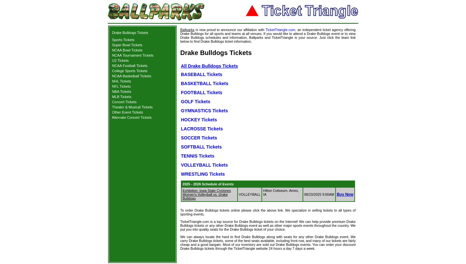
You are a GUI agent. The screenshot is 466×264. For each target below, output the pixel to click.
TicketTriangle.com (280, 30)
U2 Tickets (120, 60)
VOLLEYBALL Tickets (204, 165)
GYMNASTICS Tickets (204, 110)
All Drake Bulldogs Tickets (209, 66)
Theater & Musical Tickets (132, 107)
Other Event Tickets (127, 112)
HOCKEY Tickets (199, 119)
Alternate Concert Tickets (132, 117)
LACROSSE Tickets (202, 128)
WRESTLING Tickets (203, 174)
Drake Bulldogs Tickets (130, 33)
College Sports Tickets (129, 71)
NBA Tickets (121, 92)
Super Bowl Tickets (127, 45)
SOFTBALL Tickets (201, 146)
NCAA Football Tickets (129, 66)
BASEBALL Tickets (201, 74)
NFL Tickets (121, 86)
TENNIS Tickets (197, 156)
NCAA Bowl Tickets (127, 50)
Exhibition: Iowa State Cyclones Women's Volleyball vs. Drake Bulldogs (207, 194)
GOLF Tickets (195, 101)
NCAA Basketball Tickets (131, 76)
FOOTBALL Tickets (201, 92)
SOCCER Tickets (199, 137)
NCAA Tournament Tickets (132, 55)
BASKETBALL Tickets (204, 83)
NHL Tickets (121, 81)
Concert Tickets (124, 102)
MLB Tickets (121, 97)
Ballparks (187, 30)
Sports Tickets (123, 40)
